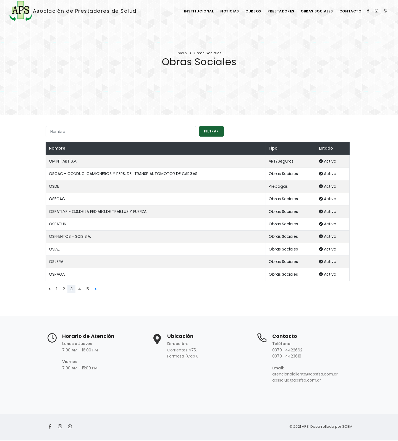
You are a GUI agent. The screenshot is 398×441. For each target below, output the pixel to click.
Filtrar (211, 131)
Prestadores (276, 11)
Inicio (182, 53)
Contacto (350, 11)
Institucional (190, 11)
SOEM (347, 427)
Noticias (222, 11)
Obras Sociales (314, 11)
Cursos (247, 11)
